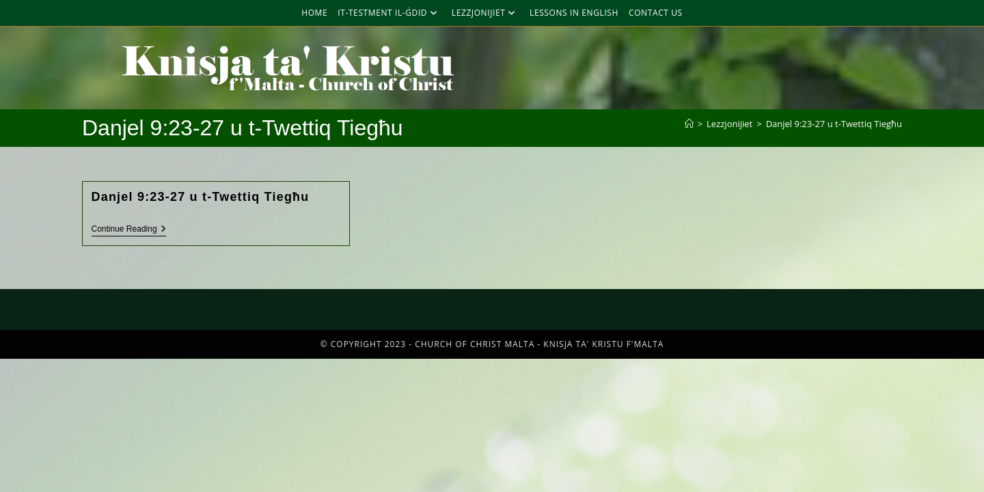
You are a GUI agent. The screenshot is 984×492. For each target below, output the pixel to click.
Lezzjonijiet (485, 12)
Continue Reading (129, 229)
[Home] (689, 124)
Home (314, 12)
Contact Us (656, 12)
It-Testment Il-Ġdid (389, 12)
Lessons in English (574, 12)
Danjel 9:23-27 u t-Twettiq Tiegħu (834, 124)
